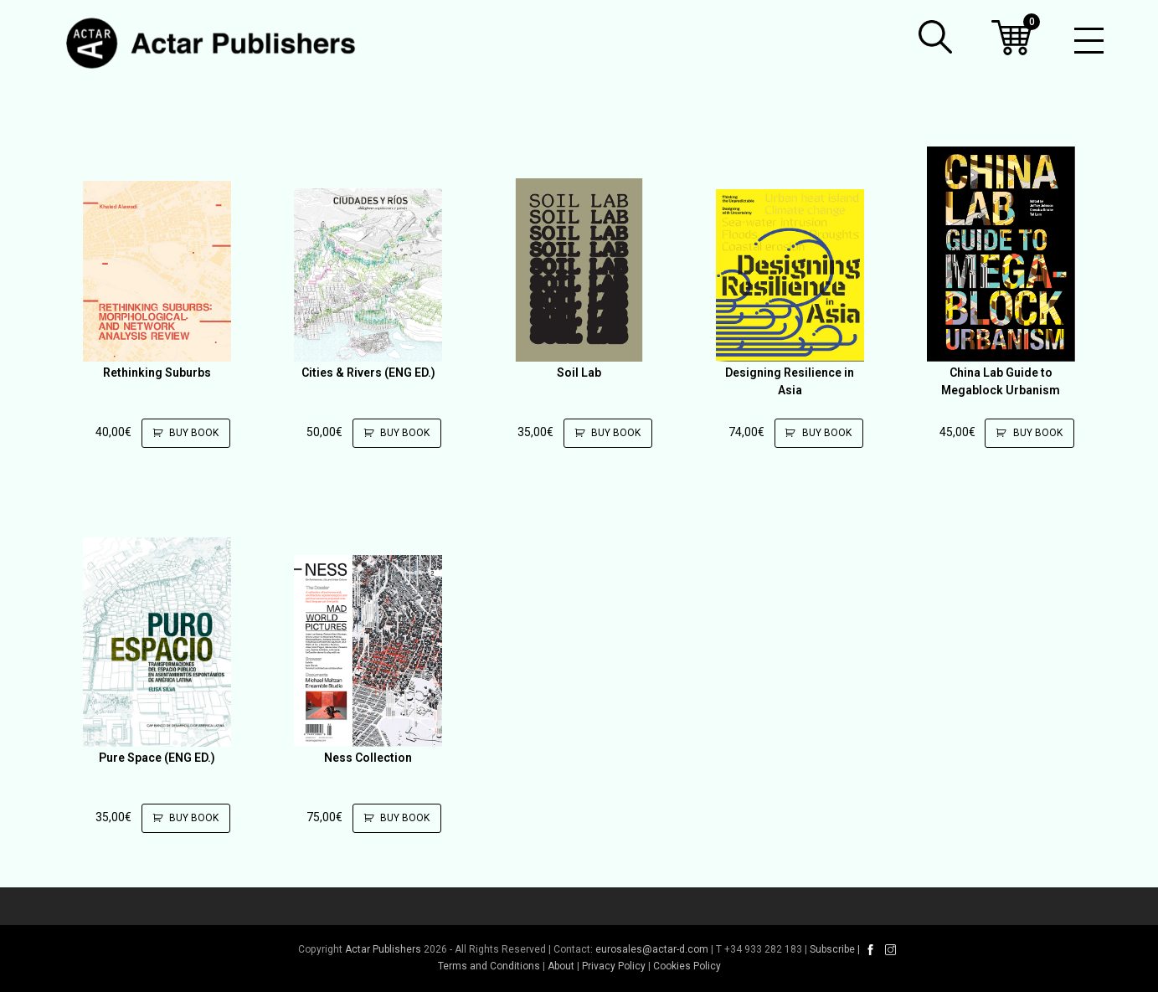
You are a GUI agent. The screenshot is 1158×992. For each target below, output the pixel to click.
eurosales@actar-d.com (651, 949)
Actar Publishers (383, 949)
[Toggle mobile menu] (1089, 41)
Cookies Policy (687, 966)
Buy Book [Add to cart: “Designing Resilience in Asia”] (815, 433)
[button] (935, 37)
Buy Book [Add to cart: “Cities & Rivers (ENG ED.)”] (393, 433)
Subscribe (832, 949)
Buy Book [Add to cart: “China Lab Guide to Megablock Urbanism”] (1026, 433)
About (561, 966)
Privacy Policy (614, 966)
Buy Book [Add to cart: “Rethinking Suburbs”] (182, 433)
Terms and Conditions (489, 966)
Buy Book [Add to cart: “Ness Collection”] (393, 818)
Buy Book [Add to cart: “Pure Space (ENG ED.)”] (182, 818)
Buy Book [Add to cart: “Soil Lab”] (604, 433)
